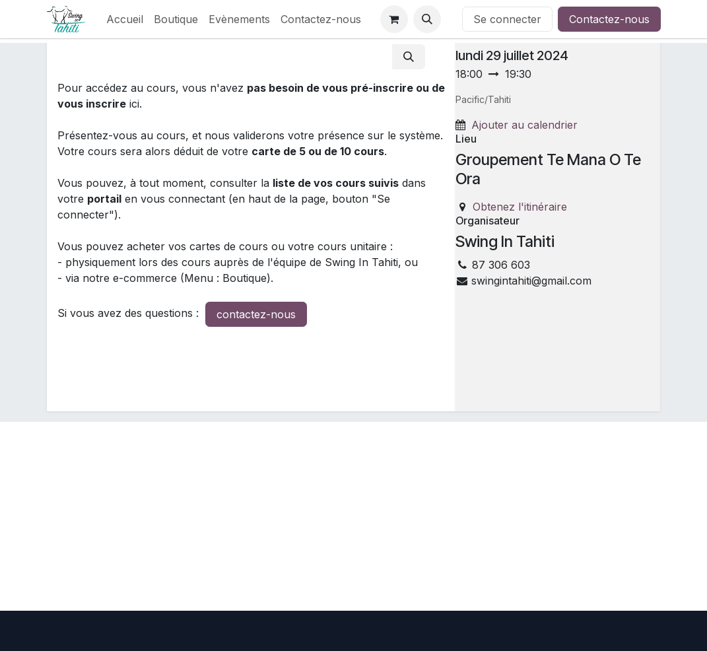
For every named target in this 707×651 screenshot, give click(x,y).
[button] (427, 19)
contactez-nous (256, 314)
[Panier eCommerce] (394, 19)
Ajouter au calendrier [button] (524, 124)
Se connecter (507, 19)
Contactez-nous (609, 19)
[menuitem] (125, 19)
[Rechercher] (408, 56)
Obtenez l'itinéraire (520, 206)
